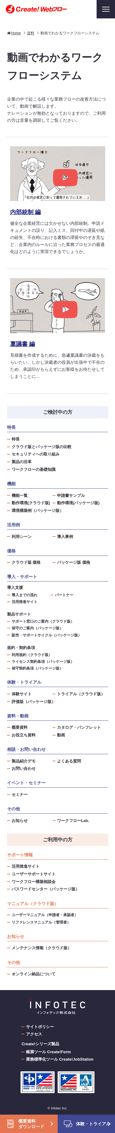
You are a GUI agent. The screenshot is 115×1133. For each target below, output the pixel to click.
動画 (61, 735)
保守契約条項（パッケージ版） (37, 668)
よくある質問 (69, 761)
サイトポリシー (40, 1026)
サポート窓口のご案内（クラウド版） (43, 621)
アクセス (34, 1034)
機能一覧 (20, 495)
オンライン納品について (34, 974)
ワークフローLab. (73, 820)
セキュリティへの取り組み (35, 454)
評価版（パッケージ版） (34, 701)
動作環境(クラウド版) (31, 503)
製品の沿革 (22, 461)
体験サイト (22, 694)
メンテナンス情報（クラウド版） (41, 948)
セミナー (20, 794)
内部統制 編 (25, 212)
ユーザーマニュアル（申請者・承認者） (45, 915)
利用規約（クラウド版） (32, 655)
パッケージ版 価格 (73, 562)
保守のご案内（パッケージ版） (37, 628)
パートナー (64, 595)
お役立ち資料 (24, 735)
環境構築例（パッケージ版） (37, 510)
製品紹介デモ (24, 761)
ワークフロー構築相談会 (34, 881)
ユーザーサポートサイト (34, 874)
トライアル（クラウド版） (81, 694)
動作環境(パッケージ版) (78, 503)
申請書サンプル (71, 495)
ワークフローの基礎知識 (34, 469)
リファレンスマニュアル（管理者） (41, 922)
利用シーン (22, 536)
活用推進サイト (24, 602)
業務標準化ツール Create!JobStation (60, 1059)
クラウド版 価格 (26, 562)
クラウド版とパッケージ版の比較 (41, 446)
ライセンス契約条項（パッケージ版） (43, 661)
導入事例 (65, 536)
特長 (16, 439)
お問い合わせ (24, 768)
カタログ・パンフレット (79, 727)
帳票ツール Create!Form (48, 1052)
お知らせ (20, 820)
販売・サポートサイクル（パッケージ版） (47, 635)
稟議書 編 (22, 344)
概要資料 (20, 727)
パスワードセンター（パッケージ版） (45, 889)
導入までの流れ (24, 595)
